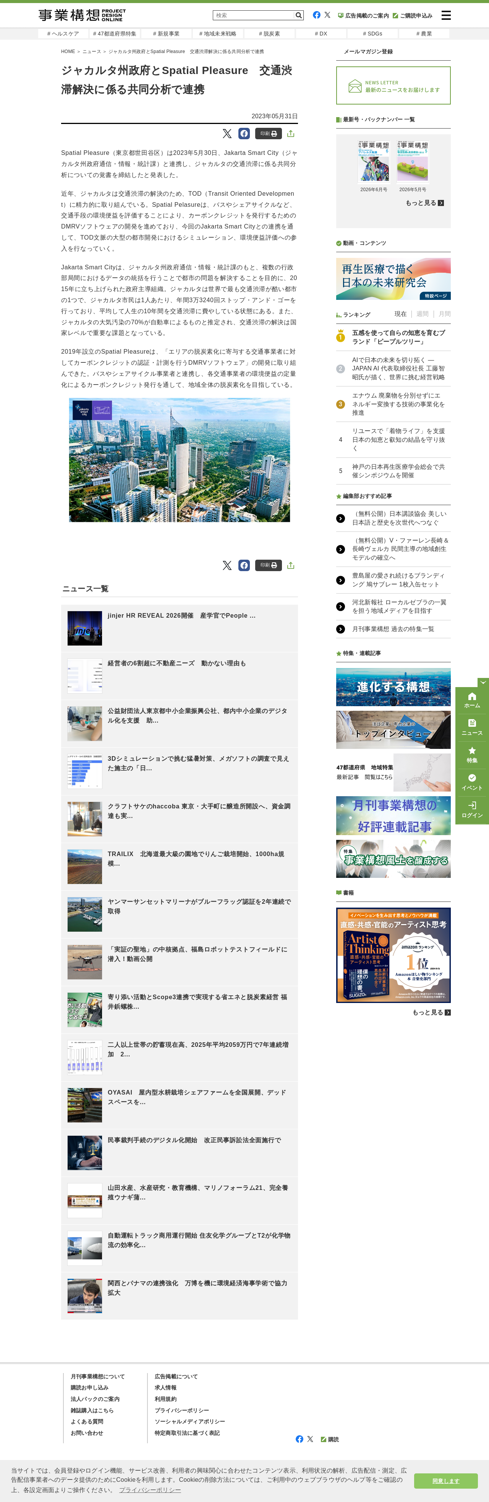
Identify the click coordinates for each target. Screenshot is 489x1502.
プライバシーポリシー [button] (150, 1490)
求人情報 (165, 1387)
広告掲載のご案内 (363, 15)
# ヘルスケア (63, 34)
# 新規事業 (166, 34)
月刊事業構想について (98, 1376)
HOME (68, 51)
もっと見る (420, 203)
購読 (330, 1439)
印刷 (269, 134)
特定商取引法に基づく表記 (187, 1433)
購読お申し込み (89, 1387)
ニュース (92, 51)
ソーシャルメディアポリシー (190, 1421)
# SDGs (372, 34)
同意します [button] (446, 1481)
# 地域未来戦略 (217, 34)
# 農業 (424, 34)
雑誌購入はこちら (92, 1410)
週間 (422, 314)
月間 (445, 314)
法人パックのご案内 (95, 1399)
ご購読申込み (412, 15)
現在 (401, 314)
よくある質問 (87, 1421)
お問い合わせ (87, 1433)
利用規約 (165, 1399)
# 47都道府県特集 (114, 34)
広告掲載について (176, 1376)
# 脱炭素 (269, 34)
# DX (321, 34)
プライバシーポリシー (182, 1410)
